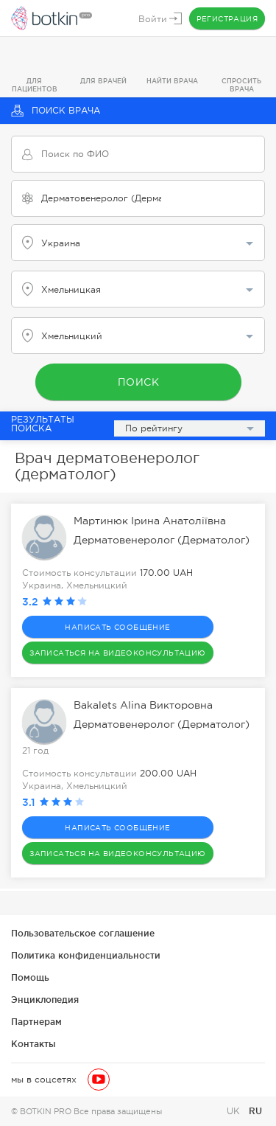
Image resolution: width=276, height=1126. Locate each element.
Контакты (33, 1044)
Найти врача (172, 81)
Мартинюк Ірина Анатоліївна (150, 520)
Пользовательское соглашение (83, 933)
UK (235, 1111)
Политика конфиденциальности (85, 955)
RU (255, 1111)
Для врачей (103, 81)
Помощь (30, 977)
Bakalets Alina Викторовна (143, 705)
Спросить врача (241, 85)
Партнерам (36, 1021)
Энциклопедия (45, 999)
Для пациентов (34, 85)
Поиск (138, 382)
